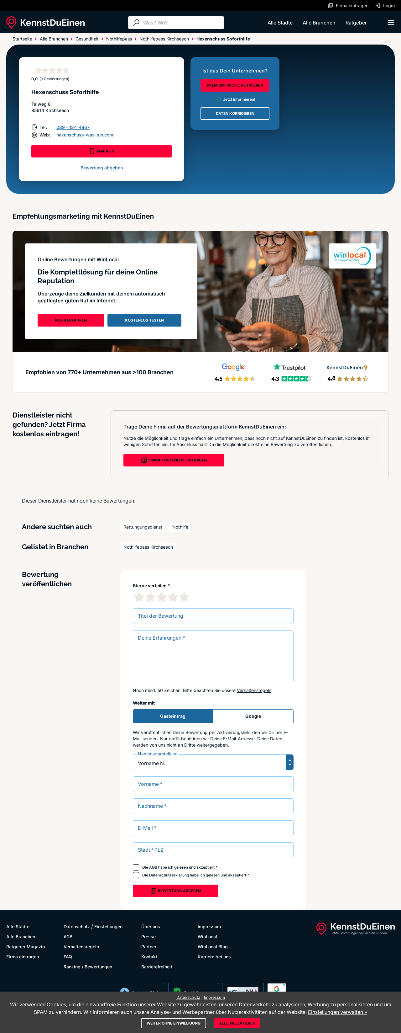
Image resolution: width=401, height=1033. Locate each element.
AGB (153, 867)
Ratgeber (356, 22)
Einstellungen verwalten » (337, 1012)
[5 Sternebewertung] (184, 597)
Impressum (209, 926)
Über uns (150, 926)
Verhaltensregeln (254, 690)
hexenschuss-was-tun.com (84, 134)
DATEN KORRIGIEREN (235, 113)
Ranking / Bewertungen (88, 966)
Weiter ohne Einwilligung (173, 1023)
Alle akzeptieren (237, 1023)
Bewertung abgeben (102, 167)
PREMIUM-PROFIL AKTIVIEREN (235, 85)
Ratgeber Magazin (25, 946)
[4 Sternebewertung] (173, 597)
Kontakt (149, 956)
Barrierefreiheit (156, 966)
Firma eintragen (22, 956)
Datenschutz (77, 926)
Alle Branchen (319, 22)
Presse (148, 936)
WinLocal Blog (213, 946)
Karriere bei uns (214, 956)
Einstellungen (108, 926)
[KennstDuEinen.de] (45, 22)
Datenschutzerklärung (169, 875)
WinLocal (207, 936)
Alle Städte (280, 22)
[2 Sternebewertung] (150, 597)
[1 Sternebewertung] (139, 597)
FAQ (68, 956)
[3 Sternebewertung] (162, 597)
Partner (148, 946)
